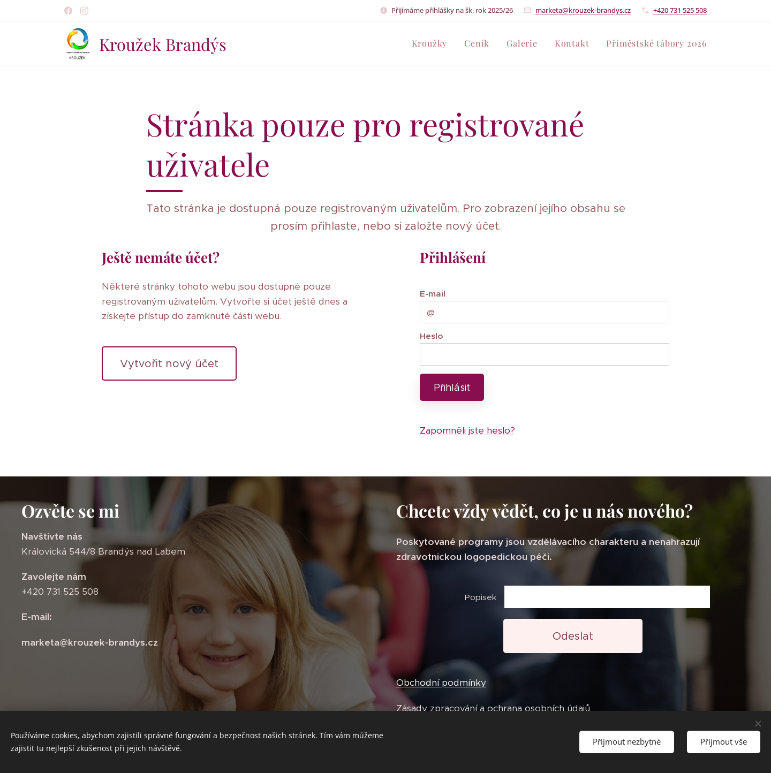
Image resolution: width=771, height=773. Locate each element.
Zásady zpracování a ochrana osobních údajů (493, 708)
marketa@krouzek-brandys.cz (583, 10)
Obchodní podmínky (441, 683)
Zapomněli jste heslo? (467, 430)
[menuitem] (432, 43)
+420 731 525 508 (680, 10)
